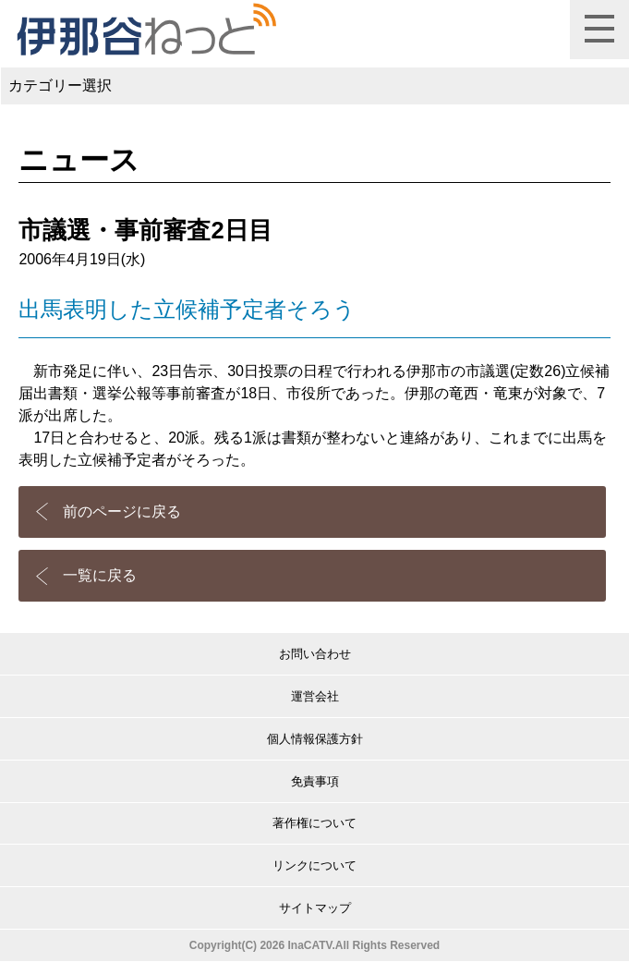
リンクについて (314, 865)
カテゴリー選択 (60, 85)
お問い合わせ (315, 654)
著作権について (314, 823)
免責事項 (315, 781)
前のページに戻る (122, 511)
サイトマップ (315, 908)
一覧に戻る (100, 575)
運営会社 (315, 696)
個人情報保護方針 (315, 739)
